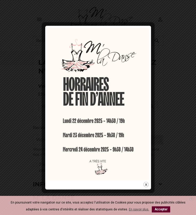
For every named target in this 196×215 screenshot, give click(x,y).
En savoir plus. (139, 209)
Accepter (161, 209)
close (146, 183)
